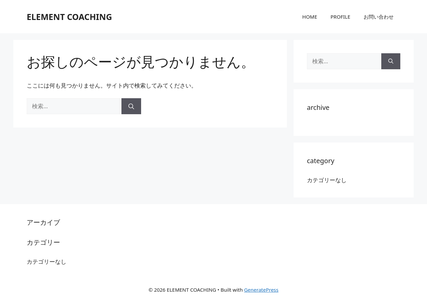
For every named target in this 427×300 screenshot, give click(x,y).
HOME (309, 16)
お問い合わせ (379, 16)
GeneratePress (261, 289)
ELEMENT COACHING (69, 16)
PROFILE (340, 16)
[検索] (131, 106)
